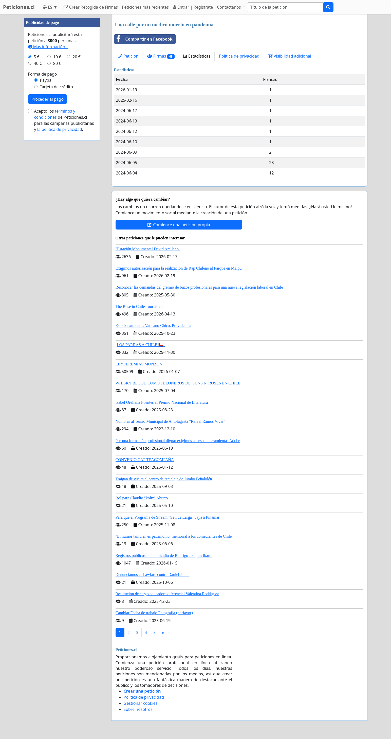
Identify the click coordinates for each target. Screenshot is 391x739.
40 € (38, 63)
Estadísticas (196, 56)
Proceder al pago (47, 99)
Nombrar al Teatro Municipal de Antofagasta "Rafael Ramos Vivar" (170, 421)
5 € (36, 57)
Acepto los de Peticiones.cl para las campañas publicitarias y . (64, 120)
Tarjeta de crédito (56, 87)
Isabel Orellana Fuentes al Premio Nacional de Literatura (162, 402)
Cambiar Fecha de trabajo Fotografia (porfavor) (154, 613)
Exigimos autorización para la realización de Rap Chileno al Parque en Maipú (179, 268)
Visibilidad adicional (289, 56)
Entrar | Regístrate (193, 7)
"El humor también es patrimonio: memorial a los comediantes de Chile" (174, 536)
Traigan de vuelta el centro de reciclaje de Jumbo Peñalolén (164, 479)
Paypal (46, 80)
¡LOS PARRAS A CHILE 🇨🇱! (140, 345)
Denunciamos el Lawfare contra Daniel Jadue (153, 574)
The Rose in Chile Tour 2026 (139, 306)
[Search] (285, 7)
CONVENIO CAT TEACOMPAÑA (145, 460)
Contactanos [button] (229, 7)
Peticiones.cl (19, 7)
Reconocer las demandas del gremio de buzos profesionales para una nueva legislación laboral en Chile (199, 287)
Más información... (48, 46)
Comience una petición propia (178, 224)
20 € (76, 57)
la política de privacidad (59, 129)
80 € (57, 63)
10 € (57, 57)
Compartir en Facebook (143, 39)
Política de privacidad (239, 56)
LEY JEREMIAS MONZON (139, 364)
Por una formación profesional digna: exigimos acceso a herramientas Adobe (178, 440)
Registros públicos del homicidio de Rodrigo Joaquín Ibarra (164, 555)
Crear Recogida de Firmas (91, 7)
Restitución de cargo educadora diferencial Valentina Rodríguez (167, 594)
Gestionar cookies (141, 703)
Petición (128, 56)
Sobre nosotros (138, 709)
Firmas (161, 56)
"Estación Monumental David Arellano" (148, 249)
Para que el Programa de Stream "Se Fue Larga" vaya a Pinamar (167, 517)
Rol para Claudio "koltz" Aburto (142, 498)
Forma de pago (42, 74)
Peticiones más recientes (145, 7)
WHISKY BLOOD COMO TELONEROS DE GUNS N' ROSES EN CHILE (178, 383)
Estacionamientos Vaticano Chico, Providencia (153, 325)
